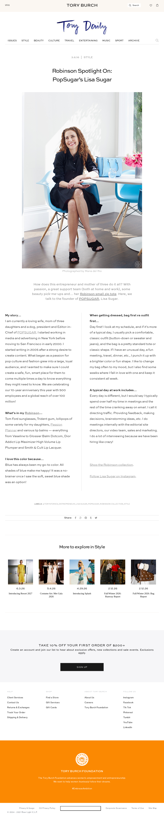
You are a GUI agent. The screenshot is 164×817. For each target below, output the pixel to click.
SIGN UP (82, 666)
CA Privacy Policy (47, 808)
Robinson (32, 413)
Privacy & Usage (26, 808)
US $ (7, 5)
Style (25, 41)
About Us (89, 697)
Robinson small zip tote (98, 294)
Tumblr (127, 717)
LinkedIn (127, 727)
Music (106, 41)
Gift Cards (51, 707)
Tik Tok (127, 707)
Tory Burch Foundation (96, 707)
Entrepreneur (67, 504)
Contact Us (13, 702)
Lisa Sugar (81, 504)
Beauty (39, 41)
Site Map (153, 808)
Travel (69, 41)
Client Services (15, 697)
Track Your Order (16, 712)
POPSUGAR (89, 299)
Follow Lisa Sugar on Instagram (112, 476)
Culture (54, 41)
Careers (89, 702)
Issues (12, 41)
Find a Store (52, 697)
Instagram (128, 697)
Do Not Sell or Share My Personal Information (80, 808)
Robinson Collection (111, 504)
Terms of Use (137, 808)
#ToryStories (50, 504)
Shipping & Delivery (17, 717)
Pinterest (128, 712)
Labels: (38, 504)
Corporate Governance (116, 808)
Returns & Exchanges (18, 707)
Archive (133, 41)
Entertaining (88, 41)
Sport (119, 41)
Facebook (128, 702)
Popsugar (93, 504)
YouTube (128, 722)
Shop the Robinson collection (111, 464)
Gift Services (53, 702)
